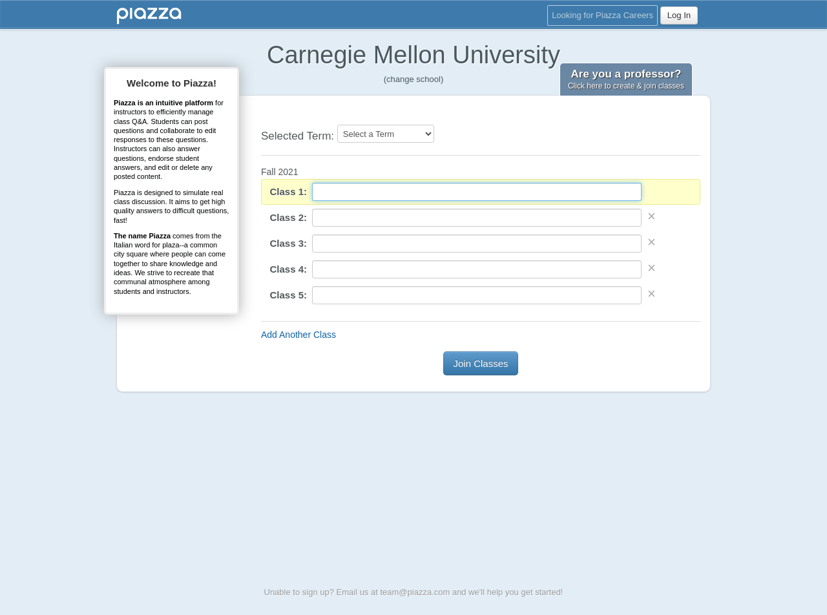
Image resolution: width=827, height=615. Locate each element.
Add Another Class (298, 334)
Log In (679, 15)
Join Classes (480, 363)
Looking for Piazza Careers (602, 15)
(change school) (414, 79)
